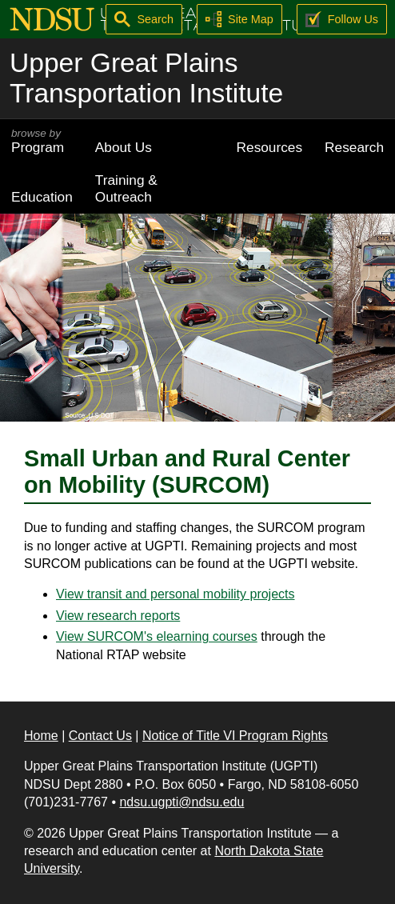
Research (354, 147)
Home (41, 735)
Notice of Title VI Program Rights (235, 735)
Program (42, 141)
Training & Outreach (126, 188)
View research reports (118, 615)
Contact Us (100, 735)
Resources (270, 147)
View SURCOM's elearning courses (156, 636)
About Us (123, 147)
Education (42, 197)
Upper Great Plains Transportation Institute (146, 78)
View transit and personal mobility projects (175, 594)
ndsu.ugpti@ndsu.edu (181, 802)
